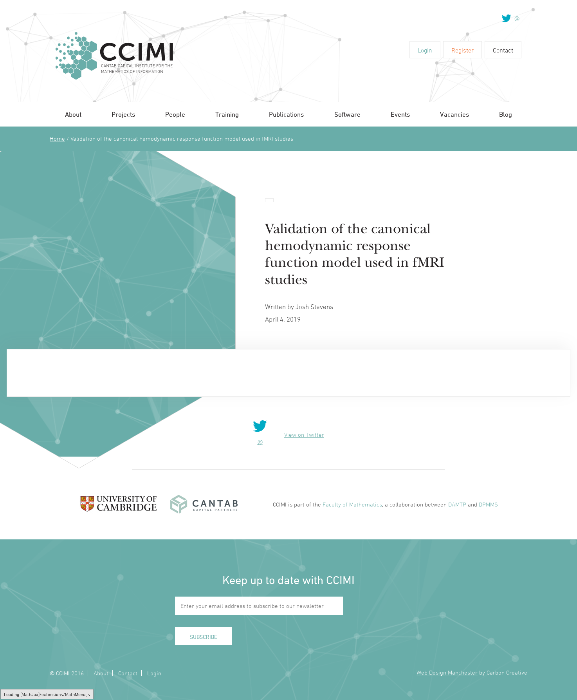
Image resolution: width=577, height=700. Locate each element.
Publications (286, 114)
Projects (123, 114)
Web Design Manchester (447, 672)
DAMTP (457, 504)
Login (425, 50)
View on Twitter (304, 434)
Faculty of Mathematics (352, 504)
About (73, 114)
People (175, 114)
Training (227, 114)
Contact (503, 50)
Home (57, 138)
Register (462, 50)
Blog (505, 114)
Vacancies (454, 114)
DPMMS (488, 504)
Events (400, 114)
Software (347, 114)
